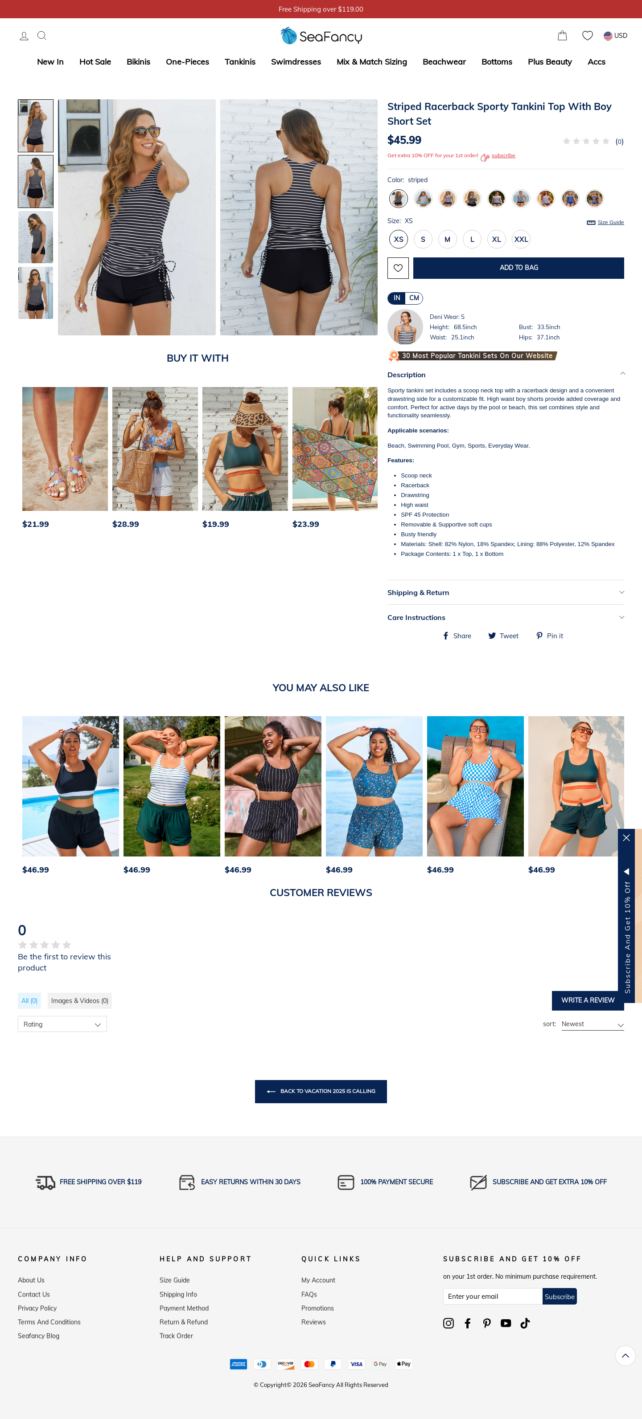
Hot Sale (95, 62)
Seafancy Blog (38, 1334)
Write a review (588, 1000)
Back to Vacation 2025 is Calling (321, 1091)
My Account (318, 1278)
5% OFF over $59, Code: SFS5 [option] (321, 9)
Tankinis (240, 62)
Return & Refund (184, 1320)
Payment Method (184, 1306)
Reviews (313, 1320)
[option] (63, 460)
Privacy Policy (37, 1306)
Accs (596, 62)
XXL (521, 239)
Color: (407, 180)
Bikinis (138, 62)
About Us (31, 1278)
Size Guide (611, 222)
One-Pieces (187, 62)
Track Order (176, 1334)
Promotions (317, 1306)
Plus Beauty (550, 62)
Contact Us (34, 1293)
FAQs (309, 1293)
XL (496, 239)
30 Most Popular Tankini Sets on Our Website (477, 356)
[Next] (374, 460)
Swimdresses (296, 62)
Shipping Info (178, 1293)
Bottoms (497, 62)
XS (398, 239)
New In (50, 62)
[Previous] (28, 460)
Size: (505, 221)
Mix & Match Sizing (372, 62)
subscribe (498, 157)
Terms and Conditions (49, 1320)
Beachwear (444, 62)
